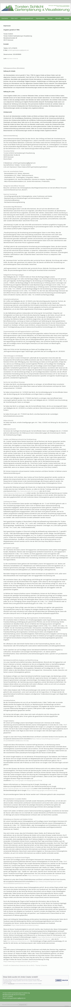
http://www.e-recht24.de (12, 58)
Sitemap (15, 1004)
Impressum (4, 1004)
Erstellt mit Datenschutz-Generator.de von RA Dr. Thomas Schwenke (25, 965)
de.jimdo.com (11, 983)
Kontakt (66, 18)
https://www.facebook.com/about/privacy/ (25, 925)
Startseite (4, 18)
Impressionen (40, 18)
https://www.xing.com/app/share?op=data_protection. (20, 961)
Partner (50, 18)
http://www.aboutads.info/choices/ (28, 491)
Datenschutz (10, 1004)
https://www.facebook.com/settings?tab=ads (51, 937)
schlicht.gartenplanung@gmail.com (18, 50)
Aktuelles (58, 18)
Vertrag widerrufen (22, 1004)
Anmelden (67, 1005)
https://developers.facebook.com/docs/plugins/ (43, 875)
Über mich (14, 18)
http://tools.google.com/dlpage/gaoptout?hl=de (26, 780)
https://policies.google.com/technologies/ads (18, 788)
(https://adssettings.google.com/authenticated (42, 790)
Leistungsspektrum (26, 18)
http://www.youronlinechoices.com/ (14, 493)
